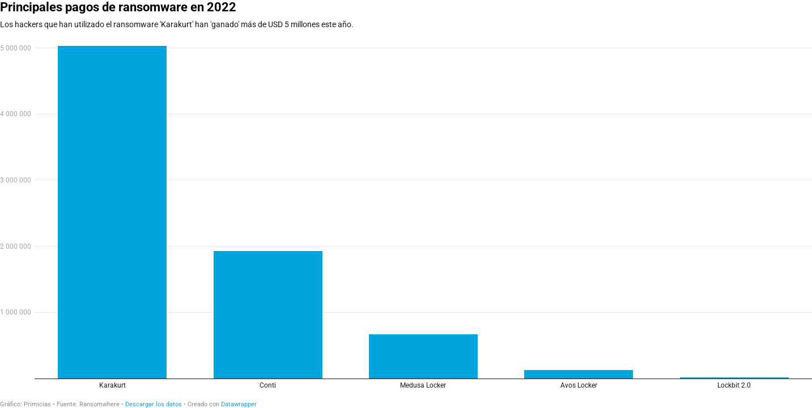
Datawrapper (239, 404)
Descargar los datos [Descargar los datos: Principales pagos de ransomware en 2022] (153, 404)
